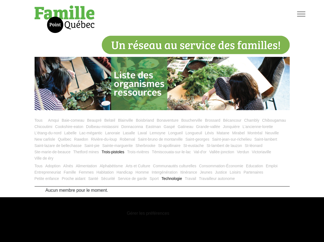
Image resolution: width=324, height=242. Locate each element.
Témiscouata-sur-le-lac (171, 152)
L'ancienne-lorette (258, 126)
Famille (70, 172)
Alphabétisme (111, 166)
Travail (190, 178)
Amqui (53, 120)
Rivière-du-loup (104, 139)
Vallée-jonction (221, 152)
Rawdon (81, 139)
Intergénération (165, 172)
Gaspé (169, 126)
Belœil (109, 120)
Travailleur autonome (217, 178)
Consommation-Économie (221, 166)
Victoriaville (261, 152)
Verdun (243, 152)
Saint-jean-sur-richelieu (232, 139)
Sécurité (108, 178)
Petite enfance (47, 178)
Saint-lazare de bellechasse (58, 145)
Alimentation (86, 166)
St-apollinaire (169, 145)
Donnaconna (132, 126)
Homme (142, 172)
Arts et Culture (138, 166)
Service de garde (132, 178)
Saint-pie (92, 145)
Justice (221, 172)
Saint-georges (197, 139)
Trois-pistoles (113, 152)
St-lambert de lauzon (224, 145)
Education (254, 166)
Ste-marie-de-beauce (53, 152)
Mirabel (238, 133)
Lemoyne (157, 133)
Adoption (52, 166)
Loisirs (235, 172)
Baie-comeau (73, 120)
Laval (142, 133)
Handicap (125, 172)
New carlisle (45, 139)
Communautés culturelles (174, 166)
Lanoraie (112, 133)
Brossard (212, 120)
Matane (222, 133)
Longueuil (193, 133)
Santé (93, 178)
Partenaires (253, 172)
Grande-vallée (208, 126)
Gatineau (185, 126)
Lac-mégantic (90, 133)
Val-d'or (200, 152)
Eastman (153, 126)
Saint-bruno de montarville (160, 139)
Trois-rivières (138, 152)
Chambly (251, 120)
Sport (154, 178)
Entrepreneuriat (48, 172)
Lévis (209, 133)
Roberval (127, 139)
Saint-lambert (265, 139)
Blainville (125, 120)
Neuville (272, 133)
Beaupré (94, 120)
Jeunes (206, 172)
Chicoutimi (43, 126)
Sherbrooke (145, 145)
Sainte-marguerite (117, 145)
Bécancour (232, 120)
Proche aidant (73, 178)
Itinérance (188, 172)
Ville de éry (44, 158)
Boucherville (191, 120)
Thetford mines (86, 152)
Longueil (175, 133)
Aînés (68, 166)
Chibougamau (274, 120)
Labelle (70, 133)
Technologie (172, 178)
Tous (39, 120)
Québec (64, 139)
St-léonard (254, 145)
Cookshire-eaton (69, 126)
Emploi (272, 166)
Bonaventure (167, 120)
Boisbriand (145, 120)
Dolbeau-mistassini (102, 126)
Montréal (254, 133)
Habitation (105, 172)
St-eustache (193, 145)
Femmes (86, 172)
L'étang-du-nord (48, 133)
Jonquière (231, 126)
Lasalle (129, 133)
